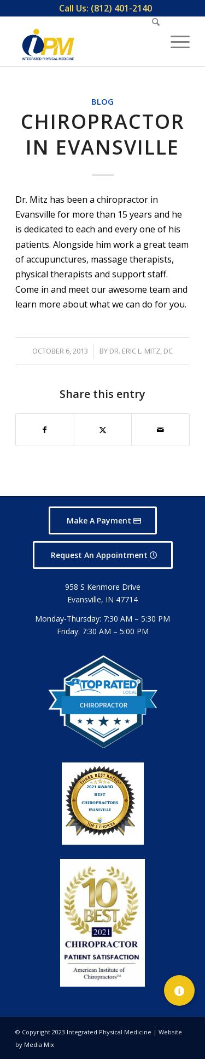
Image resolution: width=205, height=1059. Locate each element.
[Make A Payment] (103, 520)
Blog (102, 101)
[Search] (150, 41)
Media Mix (39, 1044)
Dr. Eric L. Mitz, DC (141, 351)
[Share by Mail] (160, 430)
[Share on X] (103, 430)
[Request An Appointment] (103, 555)
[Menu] (175, 41)
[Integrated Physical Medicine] (48, 44)
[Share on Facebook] (45, 430)
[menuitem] (105, 8)
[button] (179, 990)
